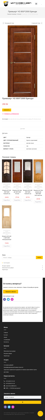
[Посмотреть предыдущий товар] (3, 23)
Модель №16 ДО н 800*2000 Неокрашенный (6, 237)
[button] (36, 3)
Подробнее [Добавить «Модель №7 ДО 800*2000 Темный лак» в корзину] (7, 200)
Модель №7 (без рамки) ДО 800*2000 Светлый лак (38, 193)
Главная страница (11, 14)
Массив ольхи (16, 119)
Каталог (19, 14)
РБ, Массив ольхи (36, 119)
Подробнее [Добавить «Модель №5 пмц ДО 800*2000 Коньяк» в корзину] (17, 200)
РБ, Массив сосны (8, 188)
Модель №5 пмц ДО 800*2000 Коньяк (17, 192)
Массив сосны (7, 185)
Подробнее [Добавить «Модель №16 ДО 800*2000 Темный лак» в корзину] (28, 200)
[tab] (22, 129)
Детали (22, 128)
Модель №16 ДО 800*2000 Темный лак (27, 192)
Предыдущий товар (9, 23)
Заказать (7, 110)
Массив (10, 119)
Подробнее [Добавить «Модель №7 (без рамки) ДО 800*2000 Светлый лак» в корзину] (38, 201)
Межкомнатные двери (26, 119)
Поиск (4, 255)
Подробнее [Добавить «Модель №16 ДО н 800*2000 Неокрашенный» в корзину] (7, 246)
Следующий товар (36, 23)
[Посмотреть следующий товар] (42, 23)
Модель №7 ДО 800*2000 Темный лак (6, 192)
